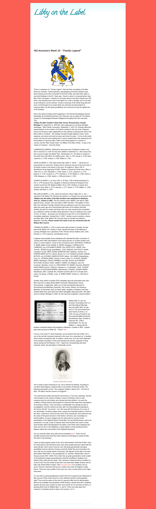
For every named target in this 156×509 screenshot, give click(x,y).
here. (65, 329)
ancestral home (66, 465)
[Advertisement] (78, 34)
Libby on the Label (59, 13)
